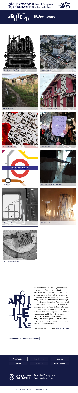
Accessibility (20, 389)
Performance (59, 363)
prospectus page (62, 328)
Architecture (18, 359)
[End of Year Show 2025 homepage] (64, 5)
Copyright (38, 389)
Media (18, 363)
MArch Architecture (31, 338)
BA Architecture (14, 338)
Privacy (29, 389)
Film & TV (39, 363)
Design (60, 359)
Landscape (39, 359)
